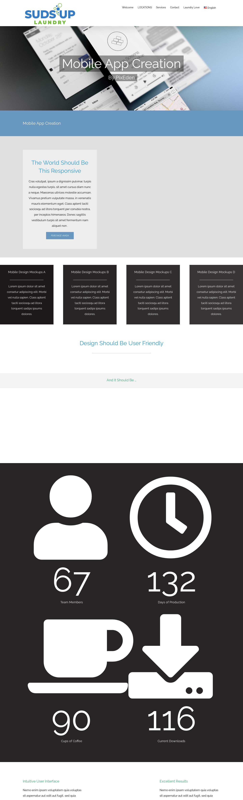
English (210, 7)
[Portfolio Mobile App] (121, 68)
